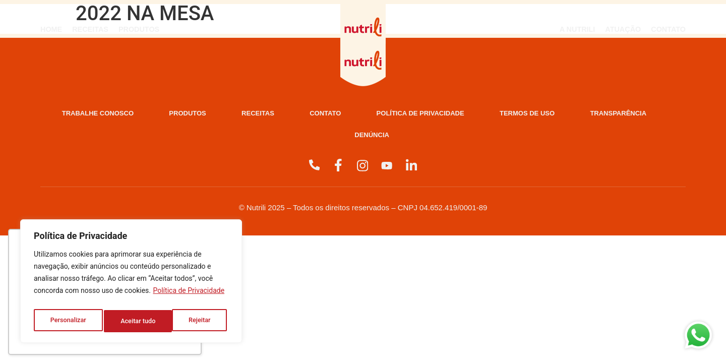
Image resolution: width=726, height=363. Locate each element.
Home (51, 29)
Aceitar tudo (195, 321)
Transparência (389, 137)
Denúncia (498, 137)
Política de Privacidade (188, 296)
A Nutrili (577, 29)
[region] (131, 284)
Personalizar (67, 321)
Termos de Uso (268, 137)
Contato (668, 29)
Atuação (623, 29)
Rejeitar (131, 321)
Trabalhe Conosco (125, 114)
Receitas (90, 29)
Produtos (138, 29)
